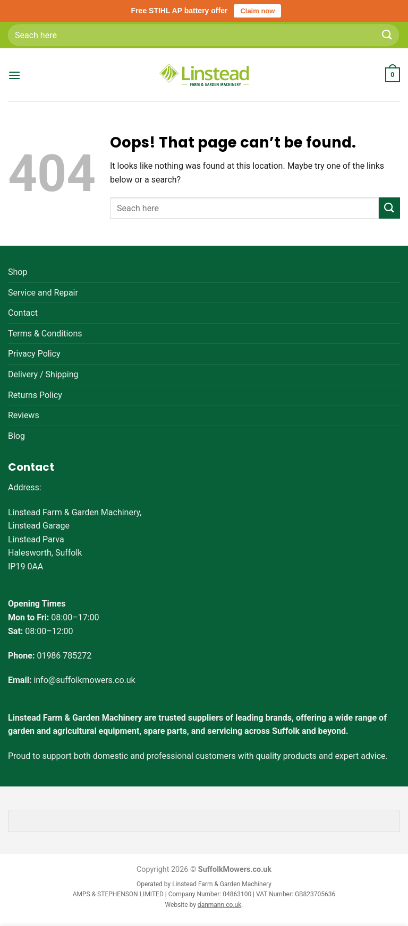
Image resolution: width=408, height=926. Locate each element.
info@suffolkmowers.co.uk (84, 680)
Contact (23, 313)
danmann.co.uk (219, 904)
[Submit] (387, 34)
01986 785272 (64, 656)
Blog (16, 436)
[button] (14, 75)
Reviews (23, 415)
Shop (17, 272)
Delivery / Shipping (43, 374)
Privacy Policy (34, 354)
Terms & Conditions (45, 333)
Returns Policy (35, 395)
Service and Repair (43, 293)
